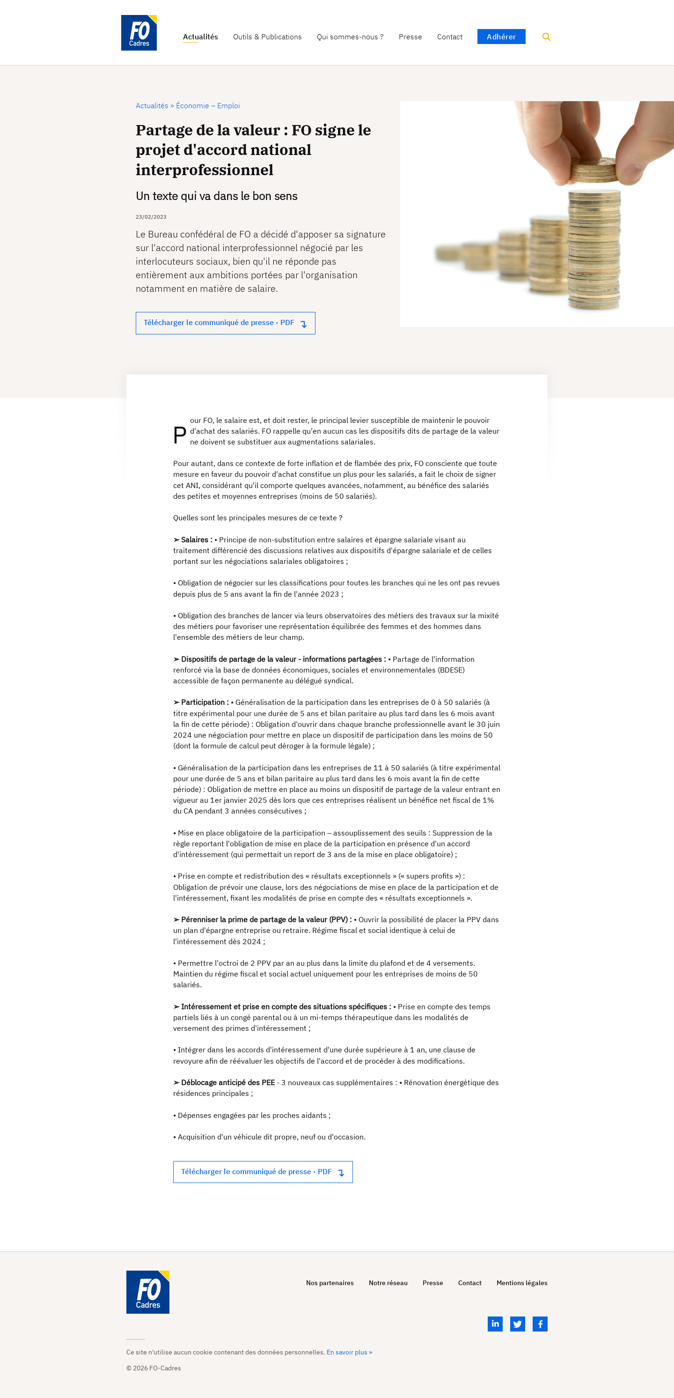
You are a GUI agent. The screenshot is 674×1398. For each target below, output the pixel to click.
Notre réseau (388, 1283)
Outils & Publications (267, 36)
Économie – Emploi (207, 105)
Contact (449, 36)
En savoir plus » (349, 1352)
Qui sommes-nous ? (350, 36)
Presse (410, 36)
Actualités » (155, 105)
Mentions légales (522, 1283)
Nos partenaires (330, 1283)
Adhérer (501, 36)
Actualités (200, 36)
